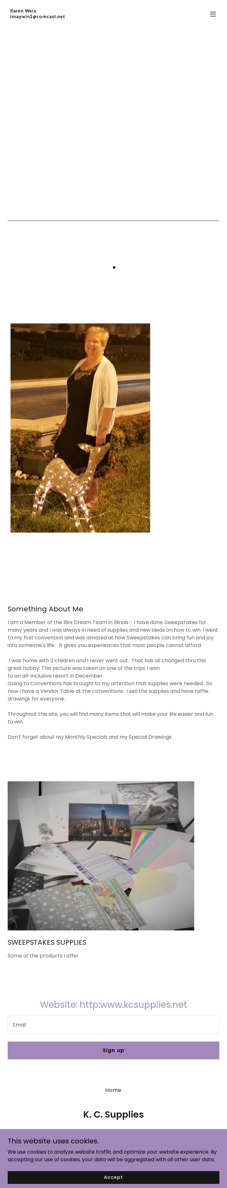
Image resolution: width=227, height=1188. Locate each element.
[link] (81, 16)
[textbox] (113, 1024)
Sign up (113, 1050)
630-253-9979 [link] (114, 1133)
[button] (213, 14)
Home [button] (113, 1090)
